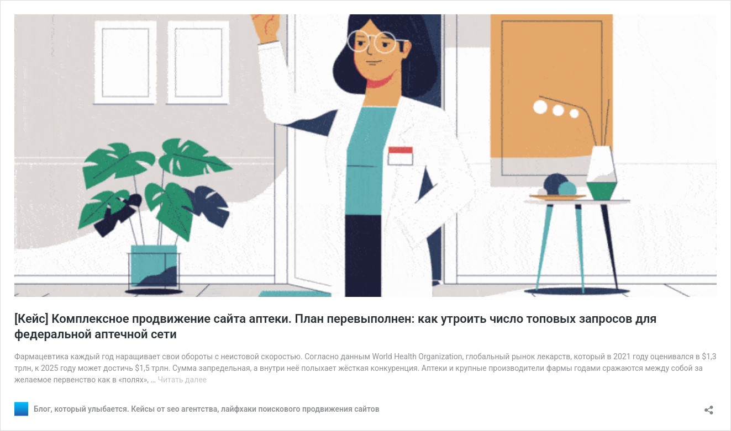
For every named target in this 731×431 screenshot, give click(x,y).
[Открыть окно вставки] (709, 406)
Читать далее (182, 379)
